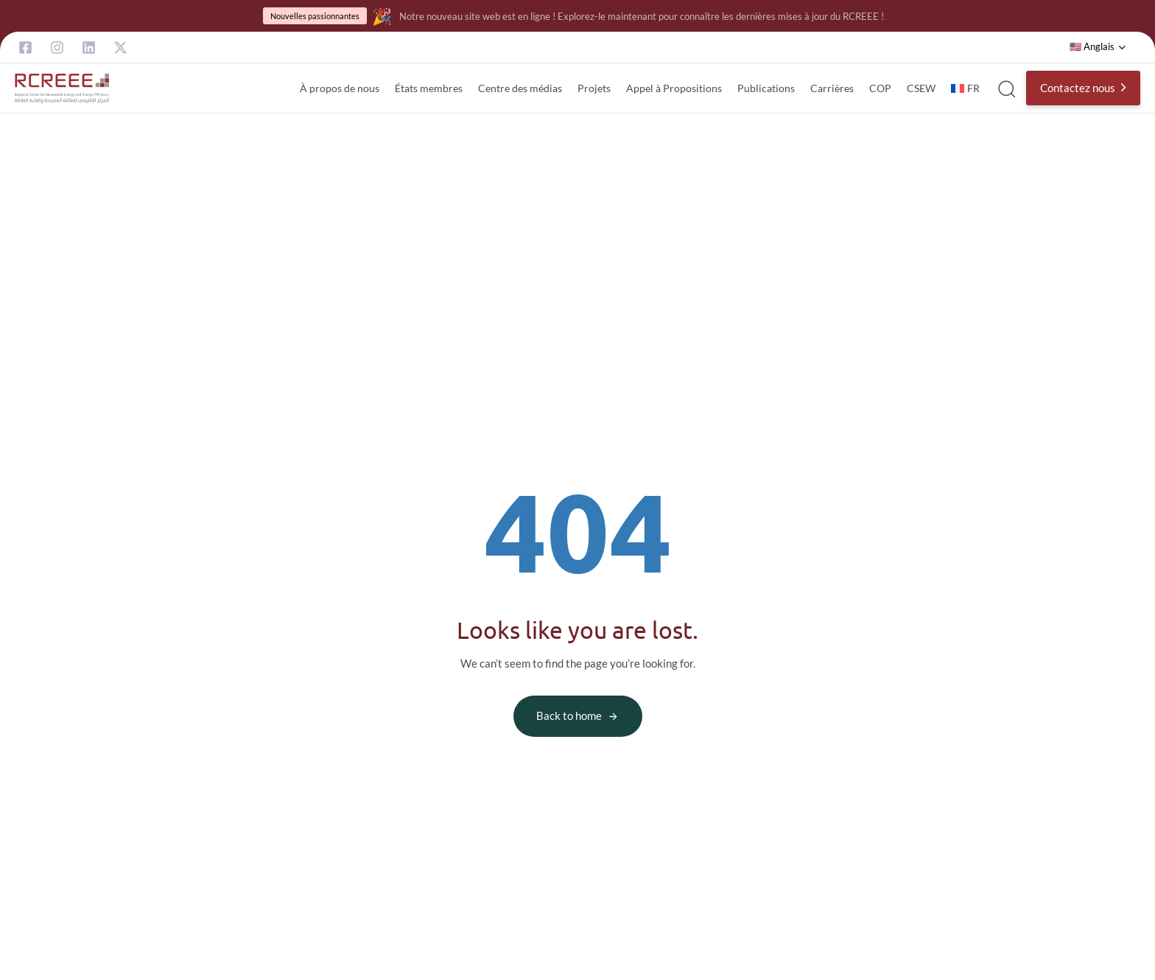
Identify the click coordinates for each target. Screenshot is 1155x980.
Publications (766, 88)
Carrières (832, 88)
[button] (1098, 47)
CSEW (921, 88)
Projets (594, 88)
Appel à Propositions (674, 88)
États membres (429, 88)
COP (880, 88)
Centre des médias (520, 88)
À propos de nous (339, 88)
